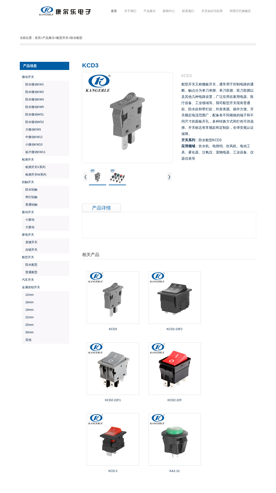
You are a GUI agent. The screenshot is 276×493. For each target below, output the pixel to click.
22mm (28, 317)
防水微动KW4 (33, 99)
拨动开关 (28, 212)
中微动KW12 (32, 136)
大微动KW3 (31, 129)
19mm (28, 309)
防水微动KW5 (33, 106)
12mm (28, 294)
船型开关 (62, 37)
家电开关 (28, 234)
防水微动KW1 (33, 84)
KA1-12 (227, 400)
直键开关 (29, 242)
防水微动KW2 (33, 91)
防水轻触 (29, 189)
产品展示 (49, 37)
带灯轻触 (29, 197)
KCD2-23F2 (169, 324)
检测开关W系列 (34, 174)
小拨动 (28, 219)
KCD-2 (169, 400)
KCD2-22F (111, 400)
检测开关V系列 (33, 166)
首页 (114, 10)
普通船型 (29, 272)
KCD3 (111, 324)
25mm (28, 324)
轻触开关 (28, 182)
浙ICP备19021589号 (45, 479)
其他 (26, 339)
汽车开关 (28, 279)
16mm (28, 302)
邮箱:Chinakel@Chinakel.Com (203, 455)
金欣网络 (39, 474)
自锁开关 (29, 249)
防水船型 (76, 37)
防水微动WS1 (33, 114)
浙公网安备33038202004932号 (60, 485)
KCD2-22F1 (227, 324)
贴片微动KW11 (34, 151)
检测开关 (28, 159)
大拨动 (28, 227)
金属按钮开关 (31, 287)
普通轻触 (29, 204)
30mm (28, 332)
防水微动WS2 (33, 121)
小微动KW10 (32, 144)
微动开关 (28, 76)
